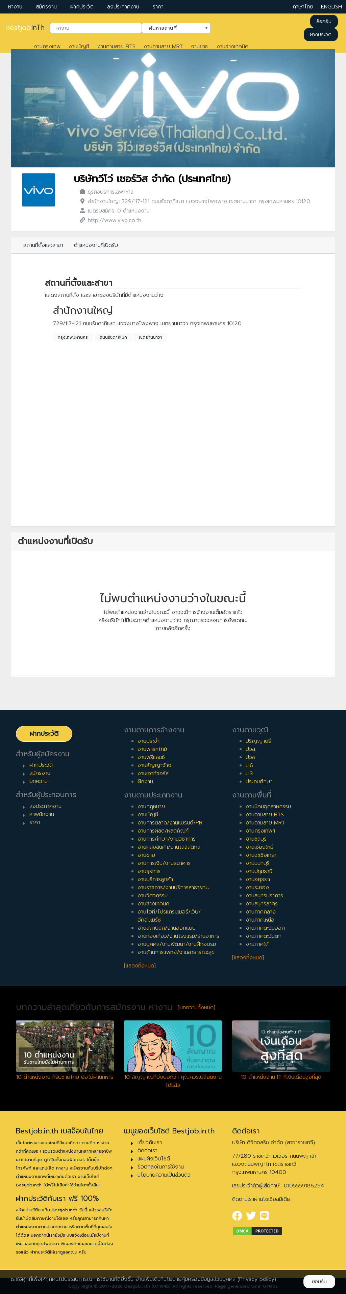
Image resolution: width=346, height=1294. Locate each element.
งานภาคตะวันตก (263, 936)
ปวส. (251, 749)
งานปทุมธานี (259, 871)
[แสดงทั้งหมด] (140, 966)
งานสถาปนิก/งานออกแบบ (167, 928)
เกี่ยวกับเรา (150, 1142)
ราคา (158, 7)
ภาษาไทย (303, 7)
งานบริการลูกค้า (155, 879)
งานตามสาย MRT (163, 47)
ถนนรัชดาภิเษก (113, 337)
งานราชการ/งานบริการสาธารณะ (173, 887)
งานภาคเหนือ (260, 920)
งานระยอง (257, 887)
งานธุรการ (149, 871)
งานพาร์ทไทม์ (152, 749)
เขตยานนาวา (150, 337)
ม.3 (249, 773)
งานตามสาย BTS (116, 47)
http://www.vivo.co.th (114, 220)
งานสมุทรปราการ (264, 896)
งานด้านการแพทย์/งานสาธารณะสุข (176, 952)
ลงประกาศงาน (123, 7)
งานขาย (199, 47)
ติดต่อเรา (147, 1151)
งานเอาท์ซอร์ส (153, 773)
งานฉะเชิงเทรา (261, 855)
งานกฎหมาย (151, 807)
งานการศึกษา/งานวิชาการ (167, 839)
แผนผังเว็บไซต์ (154, 1159)
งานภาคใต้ (257, 944)
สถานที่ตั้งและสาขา (43, 245)
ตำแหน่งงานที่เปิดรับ (96, 245)
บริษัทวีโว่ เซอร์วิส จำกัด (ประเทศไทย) (152, 179)
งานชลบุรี (256, 839)
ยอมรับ (319, 1281)
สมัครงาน (46, 7)
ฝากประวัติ (82, 7)
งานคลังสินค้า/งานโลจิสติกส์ (169, 847)
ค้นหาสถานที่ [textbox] (172, 27)
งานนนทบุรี (258, 863)
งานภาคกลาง (261, 912)
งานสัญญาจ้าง (154, 765)
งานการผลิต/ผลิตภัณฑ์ (163, 831)
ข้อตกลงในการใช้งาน (161, 1167)
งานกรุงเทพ (47, 47)
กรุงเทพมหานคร (73, 337)
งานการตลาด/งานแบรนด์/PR (170, 823)
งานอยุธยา (258, 879)
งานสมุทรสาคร (262, 904)
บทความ (38, 781)
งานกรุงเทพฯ (260, 831)
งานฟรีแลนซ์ (151, 757)
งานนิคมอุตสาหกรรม (268, 807)
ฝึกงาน (145, 782)
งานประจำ (148, 741)
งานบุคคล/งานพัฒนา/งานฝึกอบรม (177, 944)
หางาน (15, 7)
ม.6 (249, 765)
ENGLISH (331, 7)
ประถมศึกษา (259, 782)
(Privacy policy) (257, 1279)
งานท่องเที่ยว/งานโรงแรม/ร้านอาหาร (178, 936)
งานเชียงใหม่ (259, 847)
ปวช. (251, 757)
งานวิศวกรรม (153, 896)
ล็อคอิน (323, 21)
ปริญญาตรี (258, 741)
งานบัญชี (79, 47)
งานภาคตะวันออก (265, 928)
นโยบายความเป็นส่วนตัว (164, 1175)
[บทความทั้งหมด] (196, 1008)
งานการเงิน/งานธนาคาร (164, 863)
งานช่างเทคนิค (232, 47)
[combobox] (96, 28)
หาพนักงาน (41, 814)
